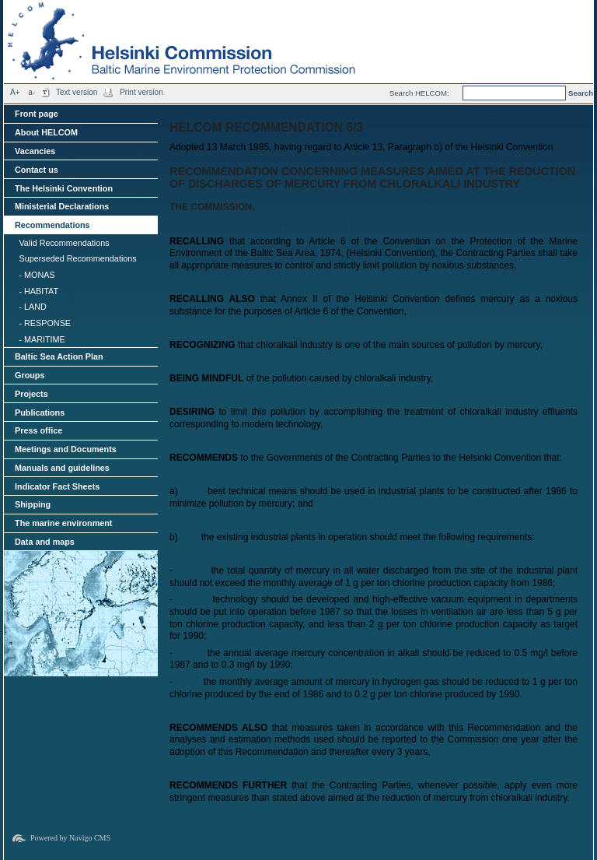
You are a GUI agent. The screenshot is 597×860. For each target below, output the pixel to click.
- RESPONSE (45, 323)
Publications (40, 412)
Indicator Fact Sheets (57, 486)
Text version (76, 92)
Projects (31, 393)
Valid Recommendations (64, 242)
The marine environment (63, 523)
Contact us (36, 169)
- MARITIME (42, 339)
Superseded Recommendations (77, 258)
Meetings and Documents (66, 449)
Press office (38, 430)
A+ (15, 92)
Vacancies (35, 151)
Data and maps (45, 541)
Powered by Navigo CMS (70, 838)
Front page (36, 113)
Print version (141, 92)
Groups (29, 375)
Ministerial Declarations (62, 206)
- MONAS (36, 274)
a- (31, 92)
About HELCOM (46, 132)
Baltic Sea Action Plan (59, 356)
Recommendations (52, 225)
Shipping (33, 504)
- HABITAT (38, 291)
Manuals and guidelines (62, 467)
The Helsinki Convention (64, 188)
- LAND (32, 306)
